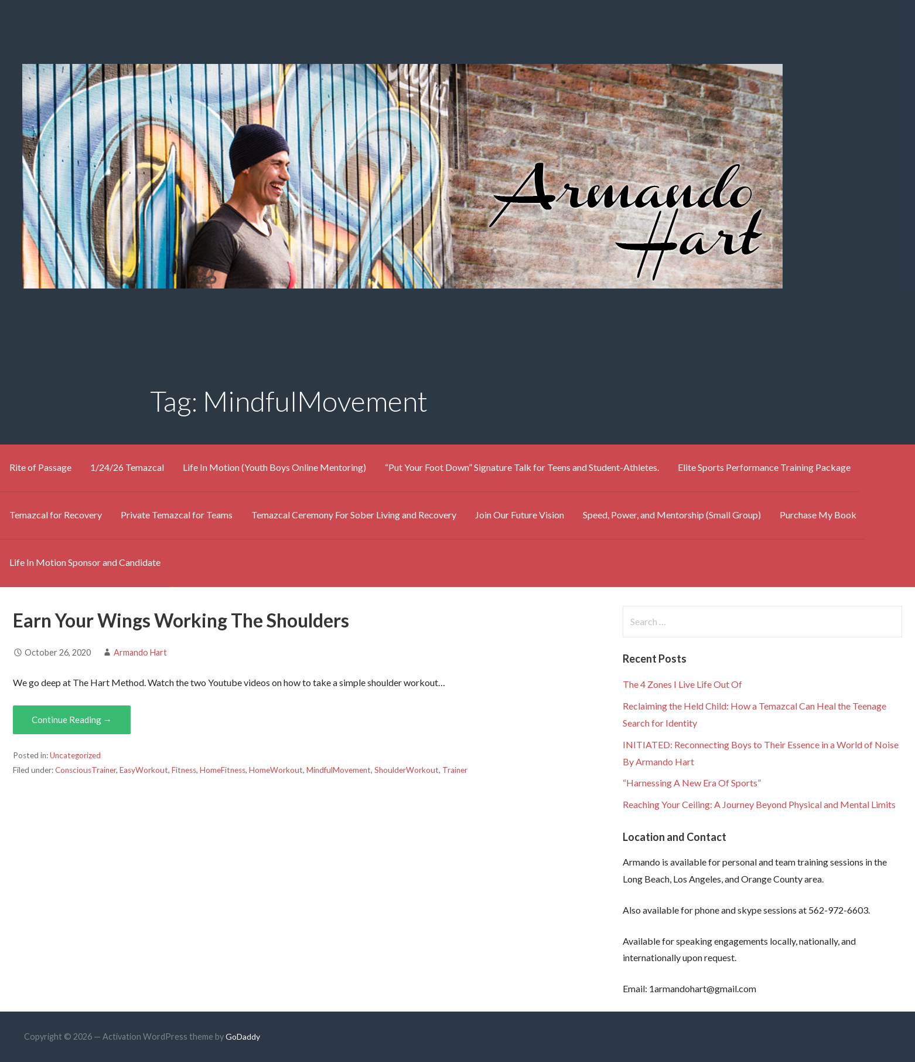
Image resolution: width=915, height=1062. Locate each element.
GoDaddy (243, 1036)
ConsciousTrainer (85, 770)
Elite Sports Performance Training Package (764, 467)
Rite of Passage (40, 467)
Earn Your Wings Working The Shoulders (181, 620)
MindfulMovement (338, 770)
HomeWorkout (276, 770)
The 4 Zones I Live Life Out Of (682, 684)
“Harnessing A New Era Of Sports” (692, 782)
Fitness (184, 770)
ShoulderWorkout (406, 770)
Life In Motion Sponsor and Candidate (85, 562)
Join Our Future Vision (519, 514)
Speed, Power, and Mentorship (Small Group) (672, 514)
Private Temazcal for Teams (177, 514)
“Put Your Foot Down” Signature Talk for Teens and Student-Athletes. (522, 467)
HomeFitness (222, 770)
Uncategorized (75, 755)
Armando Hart (140, 652)
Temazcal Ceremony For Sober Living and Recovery (353, 514)
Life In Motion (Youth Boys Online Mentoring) (274, 467)
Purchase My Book (818, 514)
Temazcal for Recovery (55, 514)
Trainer (454, 770)
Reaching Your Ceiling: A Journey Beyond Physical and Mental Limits (759, 804)
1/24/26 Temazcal (127, 467)
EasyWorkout (144, 770)
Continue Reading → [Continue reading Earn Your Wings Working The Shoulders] (72, 719)
